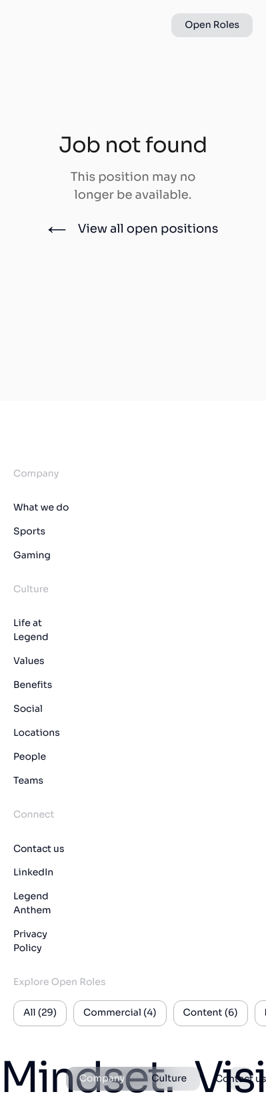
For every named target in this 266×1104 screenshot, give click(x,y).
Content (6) (210, 1013)
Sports (29, 532)
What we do (41, 508)
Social (28, 709)
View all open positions (133, 229)
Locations (36, 733)
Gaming (32, 556)
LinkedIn (33, 873)
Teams (28, 781)
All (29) (40, 1013)
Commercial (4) (119, 1013)
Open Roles (212, 25)
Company (102, 1079)
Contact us (39, 849)
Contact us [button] (241, 1079)
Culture (169, 1079)
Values (29, 661)
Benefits (32, 685)
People (29, 757)
